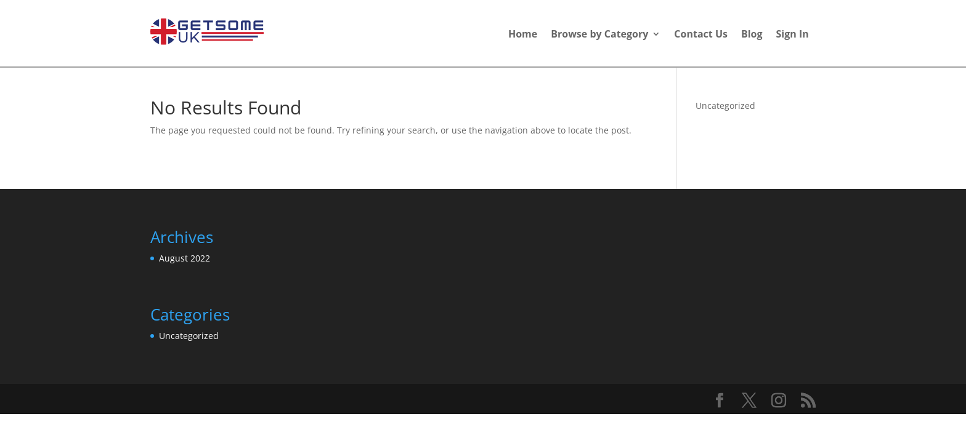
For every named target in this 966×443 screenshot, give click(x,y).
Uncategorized (725, 105)
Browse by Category (599, 35)
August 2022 (184, 258)
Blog (752, 35)
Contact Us (701, 35)
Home (522, 35)
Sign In (792, 35)
